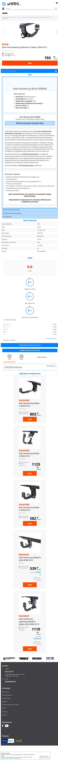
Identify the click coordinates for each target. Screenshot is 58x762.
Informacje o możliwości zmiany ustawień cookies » (11, 758)
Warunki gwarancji (7, 216)
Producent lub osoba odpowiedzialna (11, 209)
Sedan (50, 17)
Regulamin (4, 701)
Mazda (18, 17)
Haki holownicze (12, 17)
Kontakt (4, 708)
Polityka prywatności (7, 695)
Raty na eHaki (5, 692)
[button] (3, 32)
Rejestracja (5, 711)
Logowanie (4, 715)
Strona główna (5, 17)
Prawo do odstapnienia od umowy (10, 704)
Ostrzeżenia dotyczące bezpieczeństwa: (12, 213)
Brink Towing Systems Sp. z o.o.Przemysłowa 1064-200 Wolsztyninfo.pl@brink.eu (30, 210)
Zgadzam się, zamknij (44, 757)
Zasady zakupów (6, 698)
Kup (30, 63)
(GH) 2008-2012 (5, 18)
